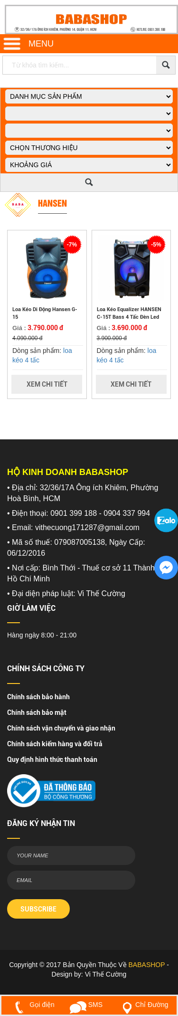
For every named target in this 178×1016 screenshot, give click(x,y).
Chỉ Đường (143, 1004)
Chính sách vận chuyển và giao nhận (61, 728)
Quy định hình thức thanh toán (52, 759)
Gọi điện (32, 1004)
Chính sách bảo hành (38, 697)
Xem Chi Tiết (47, 384)
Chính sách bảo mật (36, 712)
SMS (86, 1004)
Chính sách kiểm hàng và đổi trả (55, 744)
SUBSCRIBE (38, 909)
